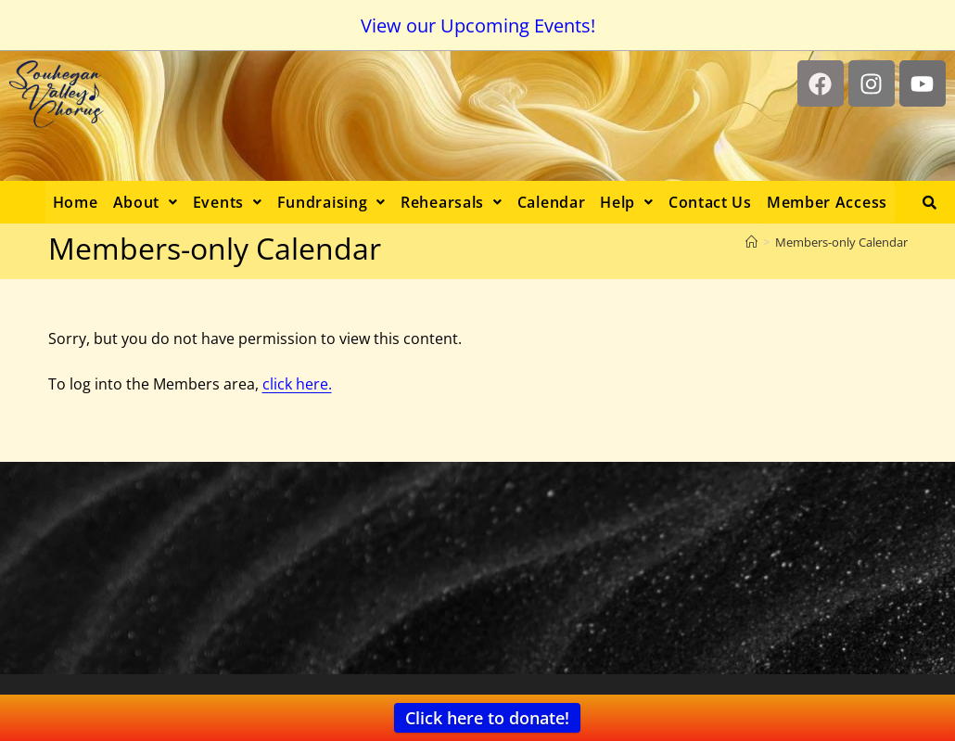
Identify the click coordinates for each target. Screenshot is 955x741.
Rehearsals (452, 202)
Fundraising (331, 202)
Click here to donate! (487, 718)
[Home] (751, 242)
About (145, 202)
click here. (297, 384)
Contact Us (710, 202)
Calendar (551, 202)
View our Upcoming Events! (478, 25)
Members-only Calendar (841, 242)
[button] (145, 202)
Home (75, 202)
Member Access (827, 202)
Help (627, 202)
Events (227, 202)
